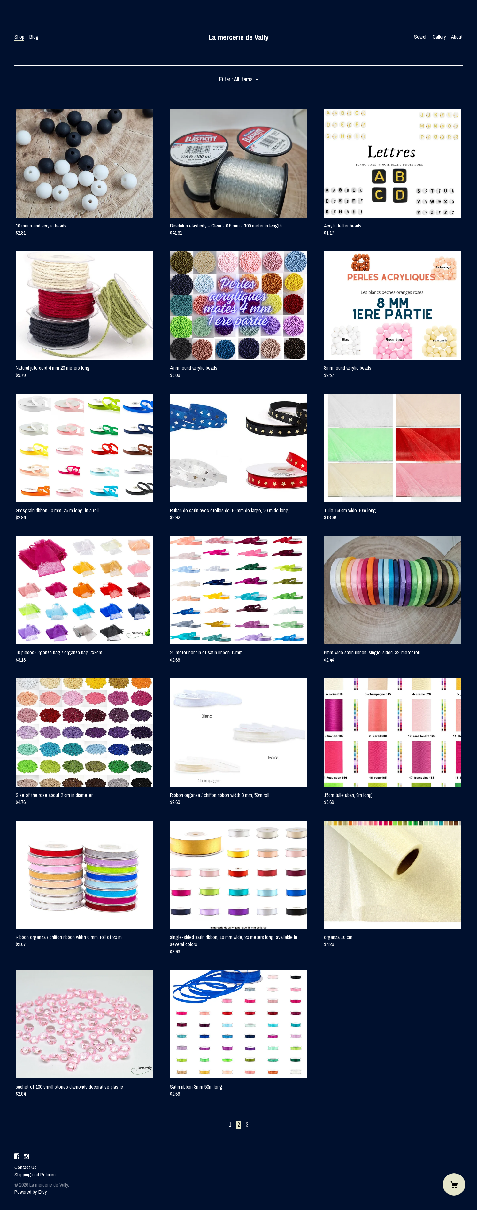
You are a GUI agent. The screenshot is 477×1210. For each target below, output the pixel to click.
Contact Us (25, 1167)
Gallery (439, 36)
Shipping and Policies (35, 1174)
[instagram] (26, 1156)
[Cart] (454, 1184)
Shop (19, 36)
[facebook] (16, 1156)
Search (420, 36)
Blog (34, 36)
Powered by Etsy (30, 1191)
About (457, 36)
